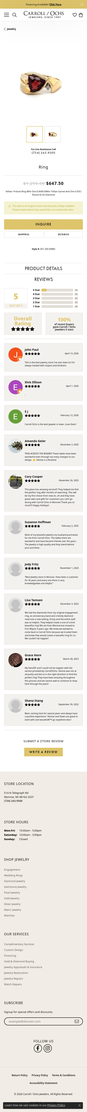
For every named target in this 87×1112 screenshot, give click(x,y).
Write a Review (43, 752)
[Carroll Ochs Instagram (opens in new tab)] (48, 1048)
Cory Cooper (34, 477)
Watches (9, 915)
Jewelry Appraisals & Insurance (23, 967)
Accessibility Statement (43, 1083)
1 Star (36, 306)
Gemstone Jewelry (15, 887)
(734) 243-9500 (43, 153)
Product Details (43, 268)
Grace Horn (33, 655)
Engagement (12, 869)
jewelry (11, 29)
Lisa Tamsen (34, 600)
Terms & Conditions (63, 1075)
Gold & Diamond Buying (19, 961)
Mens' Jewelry (12, 910)
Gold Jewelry (11, 898)
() (76, 290)
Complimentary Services (19, 944)
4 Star (36, 294)
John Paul (31, 350)
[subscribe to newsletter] (76, 1021)
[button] (14, 15)
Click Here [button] (55, 4)
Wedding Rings (13, 875)
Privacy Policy (40, 1075)
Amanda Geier (35, 441)
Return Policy (19, 1075)
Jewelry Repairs (13, 978)
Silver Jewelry (12, 904)
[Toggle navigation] (6, 15)
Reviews (43, 279)
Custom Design (13, 950)
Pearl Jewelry (12, 892)
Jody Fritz (31, 564)
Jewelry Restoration (16, 973)
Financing (10, 955)
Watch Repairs (13, 984)
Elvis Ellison (33, 382)
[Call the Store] (13, 801)
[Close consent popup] (79, 1105)
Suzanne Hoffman (38, 522)
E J (26, 411)
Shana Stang (34, 700)
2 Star (36, 302)
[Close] (82, 4)
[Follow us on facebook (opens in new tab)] (38, 1048)
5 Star (36, 290)
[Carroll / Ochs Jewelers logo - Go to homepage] (43, 14)
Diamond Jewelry (14, 881)
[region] (43, 82)
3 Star (36, 298)
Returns (63, 234)
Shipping (23, 234)
